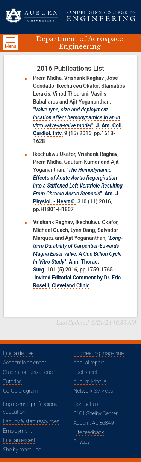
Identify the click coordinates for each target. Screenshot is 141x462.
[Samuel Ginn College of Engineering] (98, 16)
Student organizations (28, 372)
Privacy (82, 442)
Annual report (89, 363)
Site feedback (89, 432)
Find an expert (19, 440)
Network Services (93, 391)
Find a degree (18, 353)
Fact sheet (85, 372)
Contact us (86, 404)
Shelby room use (22, 450)
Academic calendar (24, 363)
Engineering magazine (99, 353)
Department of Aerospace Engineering (79, 42)
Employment (17, 431)
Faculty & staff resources (31, 421)
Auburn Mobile (90, 381)
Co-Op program (20, 391)
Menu (11, 43)
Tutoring (12, 381)
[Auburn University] (34, 16)
